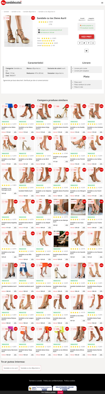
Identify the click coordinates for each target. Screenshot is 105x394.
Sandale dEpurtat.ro (29, 12)
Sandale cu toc (16, 12)
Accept (60, 392)
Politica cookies (69, 381)
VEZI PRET (86, 36)
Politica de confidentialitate (53, 381)
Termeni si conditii (35, 381)
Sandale (6, 12)
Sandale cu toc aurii (11, 368)
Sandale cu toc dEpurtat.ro (46, 12)
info (15, 132)
